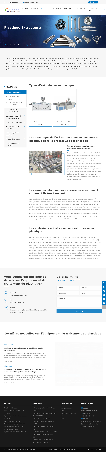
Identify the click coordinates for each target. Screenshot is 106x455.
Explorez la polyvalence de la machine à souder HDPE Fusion (23, 353)
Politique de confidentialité (68, 453)
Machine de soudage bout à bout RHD (43, 439)
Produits (45, 8)
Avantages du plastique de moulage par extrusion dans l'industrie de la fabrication (76, 384)
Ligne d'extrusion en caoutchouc (15, 435)
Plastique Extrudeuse (30, 45)
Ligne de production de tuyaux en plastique (15, 421)
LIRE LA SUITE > (9, 364)
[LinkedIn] (92, 453)
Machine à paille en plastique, (14, 430)
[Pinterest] (96, 453)
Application (69, 8)
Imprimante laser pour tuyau (42, 422)
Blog (62, 414)
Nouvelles (81, 8)
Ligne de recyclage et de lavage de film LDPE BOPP (44, 418)
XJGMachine (17, 453)
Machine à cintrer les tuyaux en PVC (44, 435)
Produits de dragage (13, 139)
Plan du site (53, 453)
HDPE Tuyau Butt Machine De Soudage (14, 415)
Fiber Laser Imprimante (14, 122)
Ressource (56, 8)
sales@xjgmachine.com (31, 2)
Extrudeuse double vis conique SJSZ (15, 103)
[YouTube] (100, 453)
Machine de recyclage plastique (14, 427)
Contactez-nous (93, 10)
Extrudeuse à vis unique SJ (13, 98)
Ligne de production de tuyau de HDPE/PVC (43, 426)
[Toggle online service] (104, 307)
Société (34, 8)
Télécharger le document (69, 416)
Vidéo (62, 422)
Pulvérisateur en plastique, (41, 445)
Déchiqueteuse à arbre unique (42, 443)
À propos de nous (66, 411)
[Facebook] (88, 453)
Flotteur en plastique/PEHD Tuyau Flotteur (43, 413)
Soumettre (80, 311)
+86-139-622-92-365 (12, 2)
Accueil (24, 8)
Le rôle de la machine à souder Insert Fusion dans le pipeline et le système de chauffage (24, 374)
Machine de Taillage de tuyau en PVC (43, 431)
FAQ (62, 419)
